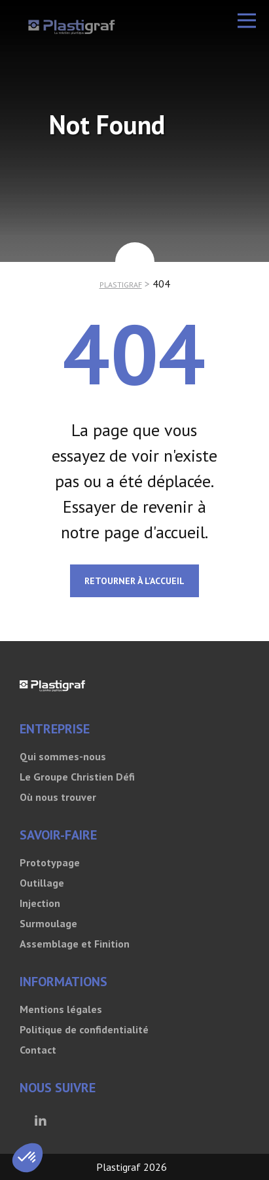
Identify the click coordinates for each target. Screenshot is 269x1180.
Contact (38, 1049)
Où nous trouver (58, 796)
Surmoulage (48, 923)
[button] (247, 20)
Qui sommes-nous (63, 756)
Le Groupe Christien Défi (77, 776)
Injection (40, 903)
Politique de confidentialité (84, 1029)
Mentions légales (61, 1009)
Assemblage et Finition (75, 943)
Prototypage (50, 862)
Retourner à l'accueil (134, 581)
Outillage (42, 882)
